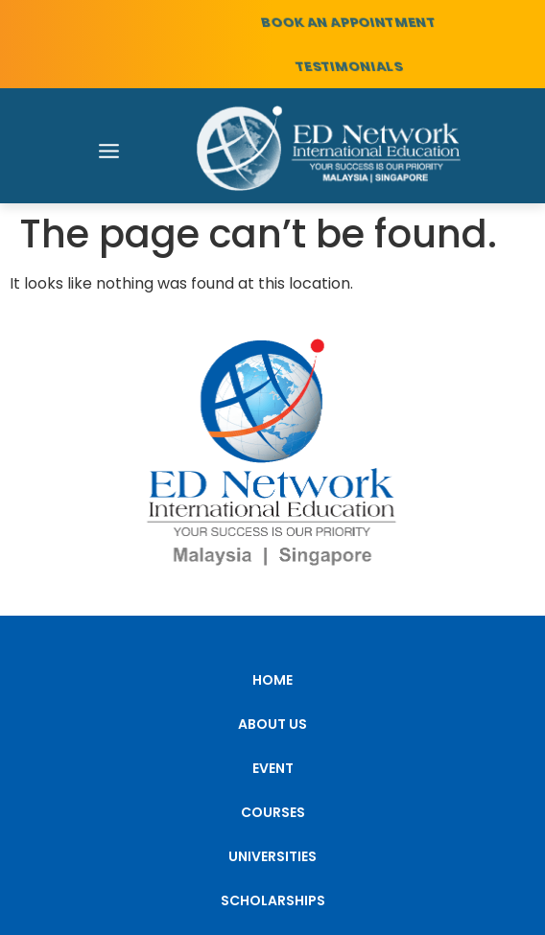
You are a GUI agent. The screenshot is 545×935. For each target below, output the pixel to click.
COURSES (273, 812)
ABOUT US (272, 724)
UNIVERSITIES (272, 856)
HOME (272, 680)
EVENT (273, 768)
